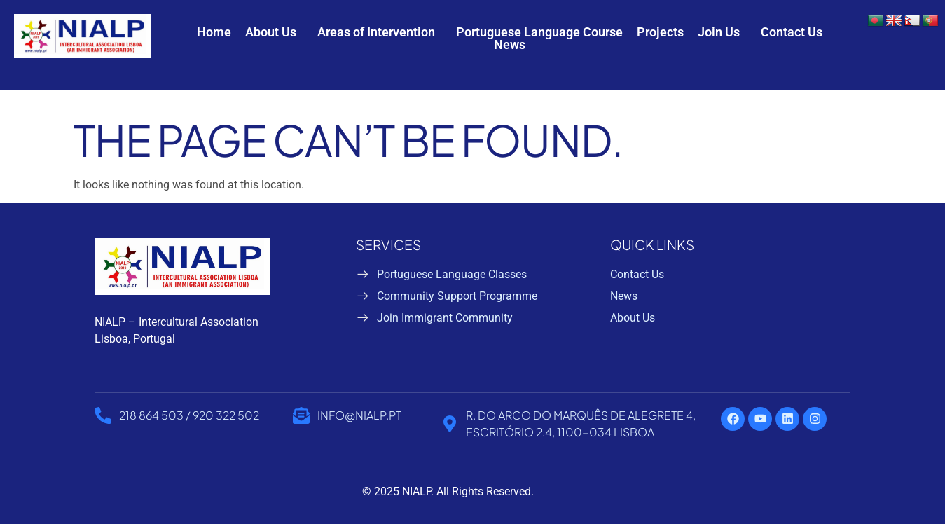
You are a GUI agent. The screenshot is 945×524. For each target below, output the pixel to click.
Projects (660, 32)
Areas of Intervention (376, 32)
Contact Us (791, 32)
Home (214, 32)
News (509, 45)
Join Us (719, 32)
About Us (270, 32)
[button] (274, 32)
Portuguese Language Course (539, 32)
